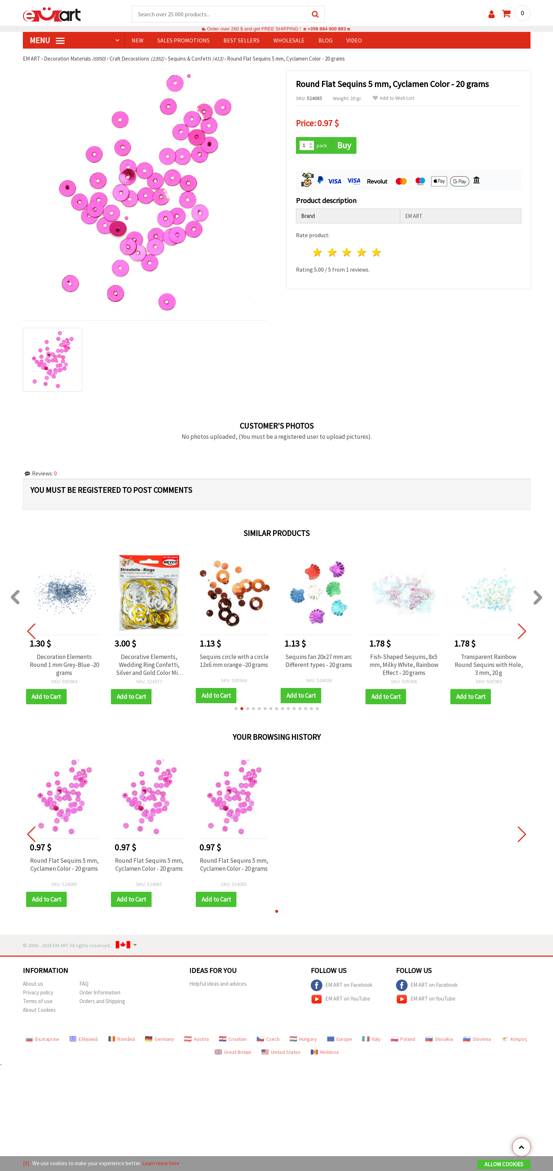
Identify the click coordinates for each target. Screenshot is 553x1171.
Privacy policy (38, 992)
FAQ (83, 983)
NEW (138, 40)
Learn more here (160, 1163)
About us (33, 983)
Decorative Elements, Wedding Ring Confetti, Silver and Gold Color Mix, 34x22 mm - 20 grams (149, 665)
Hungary (303, 1039)
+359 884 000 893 (327, 29)
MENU (47, 40)
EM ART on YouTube (340, 999)
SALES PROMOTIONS (183, 40)
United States (281, 1052)
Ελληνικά (83, 1039)
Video (354, 40)
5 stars (377, 252)
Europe (339, 1039)
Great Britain (233, 1052)
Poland (403, 1039)
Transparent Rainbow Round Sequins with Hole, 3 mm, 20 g (489, 665)
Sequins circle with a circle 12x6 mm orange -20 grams (234, 661)
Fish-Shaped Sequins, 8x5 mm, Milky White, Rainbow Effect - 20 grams (404, 665)
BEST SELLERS (241, 40)
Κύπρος (514, 1039)
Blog (325, 40)
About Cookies (39, 1009)
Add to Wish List (393, 98)
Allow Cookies (503, 1164)
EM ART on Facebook (341, 985)
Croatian (233, 1039)
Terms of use (38, 1001)
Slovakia (439, 1039)
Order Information (99, 992)
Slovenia (477, 1039)
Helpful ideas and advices (218, 983)
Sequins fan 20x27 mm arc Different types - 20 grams (318, 661)
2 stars (332, 252)
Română (121, 1039)
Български (42, 1039)
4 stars (362, 252)
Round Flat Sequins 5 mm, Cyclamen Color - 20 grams (64, 865)
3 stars (347, 252)
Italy (371, 1039)
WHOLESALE (289, 40)
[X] (26, 1163)
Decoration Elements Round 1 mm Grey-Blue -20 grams (64, 665)
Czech (268, 1039)
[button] (236, 708)
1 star (317, 252)
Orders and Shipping (102, 1001)
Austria (196, 1039)
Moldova (325, 1052)
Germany (159, 1039)
